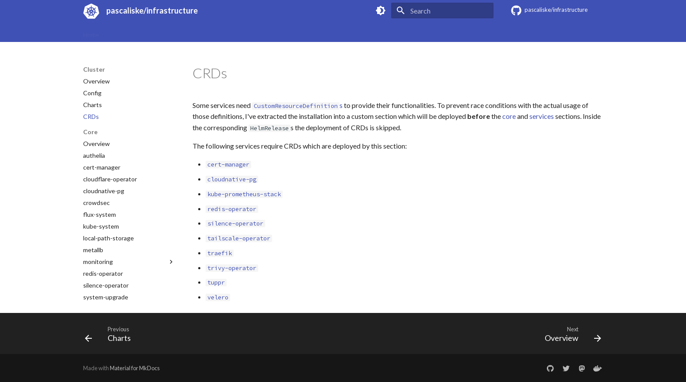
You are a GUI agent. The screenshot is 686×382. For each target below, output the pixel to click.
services (541, 116)
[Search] (442, 10)
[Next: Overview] (570, 336)
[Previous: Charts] (111, 336)
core (509, 116)
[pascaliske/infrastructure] (90, 10)
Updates (193, 31)
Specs (118, 31)
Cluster (257, 31)
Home (91, 31)
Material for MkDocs (135, 368)
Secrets (226, 31)
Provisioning (154, 31)
